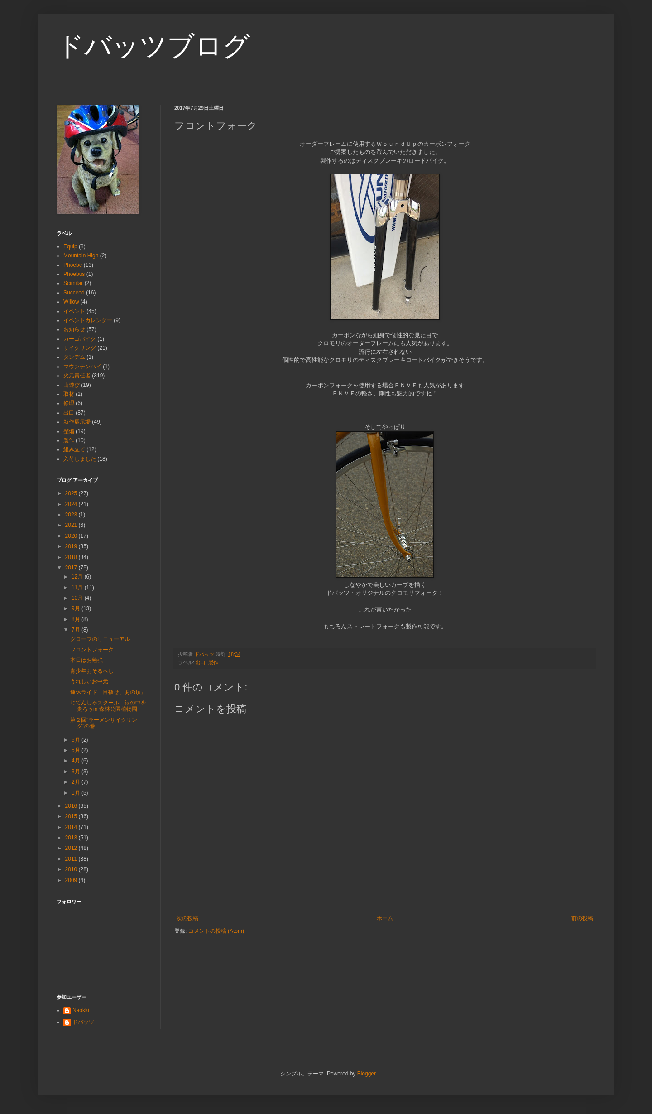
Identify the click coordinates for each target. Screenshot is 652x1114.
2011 (72, 859)
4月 (77, 760)
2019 (72, 546)
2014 (72, 827)
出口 (201, 662)
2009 (72, 880)
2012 (72, 848)
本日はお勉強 (86, 660)
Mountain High (80, 255)
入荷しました (79, 459)
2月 (77, 782)
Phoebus (74, 274)
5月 (77, 750)
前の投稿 (582, 918)
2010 (72, 869)
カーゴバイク (79, 339)
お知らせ (74, 329)
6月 (77, 740)
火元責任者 (77, 375)
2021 (72, 525)
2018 (72, 557)
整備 (68, 431)
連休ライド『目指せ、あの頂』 (108, 692)
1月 (77, 793)
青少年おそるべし (92, 671)
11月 (78, 587)
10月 (78, 598)
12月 (78, 577)
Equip (70, 246)
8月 (77, 619)
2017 (72, 567)
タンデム (74, 357)
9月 (77, 608)
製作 (213, 662)
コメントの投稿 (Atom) (216, 931)
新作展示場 (77, 422)
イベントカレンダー (87, 320)
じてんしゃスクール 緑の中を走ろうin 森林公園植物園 (108, 705)
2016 (72, 806)
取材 (68, 394)
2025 (72, 493)
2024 (72, 504)
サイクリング (79, 348)
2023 (72, 514)
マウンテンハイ (82, 366)
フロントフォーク (92, 649)
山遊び (71, 385)
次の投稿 (187, 918)
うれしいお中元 (89, 681)
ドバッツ (83, 1022)
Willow (71, 302)
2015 (72, 816)
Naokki (80, 1010)
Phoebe (72, 265)
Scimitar (73, 283)
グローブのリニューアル (100, 639)
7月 (77, 630)
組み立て (74, 449)
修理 (68, 403)
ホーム (385, 918)
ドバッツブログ (153, 46)
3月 (77, 771)
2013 (72, 837)
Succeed (74, 292)
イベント (74, 311)
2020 (72, 536)
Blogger (366, 1074)
